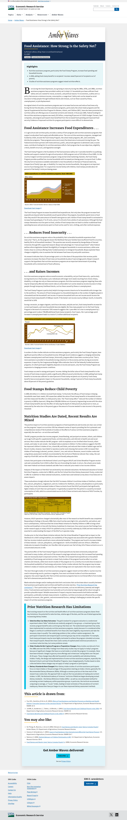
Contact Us (115, 6)
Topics (11, 14)
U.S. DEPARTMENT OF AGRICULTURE (28, 9)
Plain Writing (31, 792)
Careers (108, 6)
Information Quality (15, 797)
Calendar (96, 6)
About (102, 6)
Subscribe (62, 756)
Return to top (13, 773)
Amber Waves (57, 14)
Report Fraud (31, 795)
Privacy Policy (65, 761)
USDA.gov (30, 799)
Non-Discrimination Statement (34, 788)
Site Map (11, 803)
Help (10, 793)
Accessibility (12, 783)
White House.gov (33, 806)
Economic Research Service (30, 6)
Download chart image (32, 208)
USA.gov (30, 803)
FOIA (28, 783)
